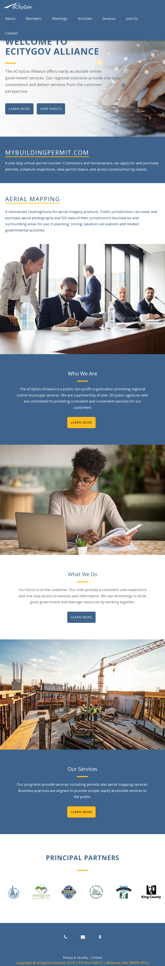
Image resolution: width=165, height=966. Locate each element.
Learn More (81, 422)
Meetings (59, 18)
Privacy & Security (75, 957)
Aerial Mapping (32, 199)
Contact (11, 33)
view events (51, 109)
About (10, 18)
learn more (19, 109)
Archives (85, 18)
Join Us (132, 18)
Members (34, 18)
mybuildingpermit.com (47, 152)
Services (109, 18)
